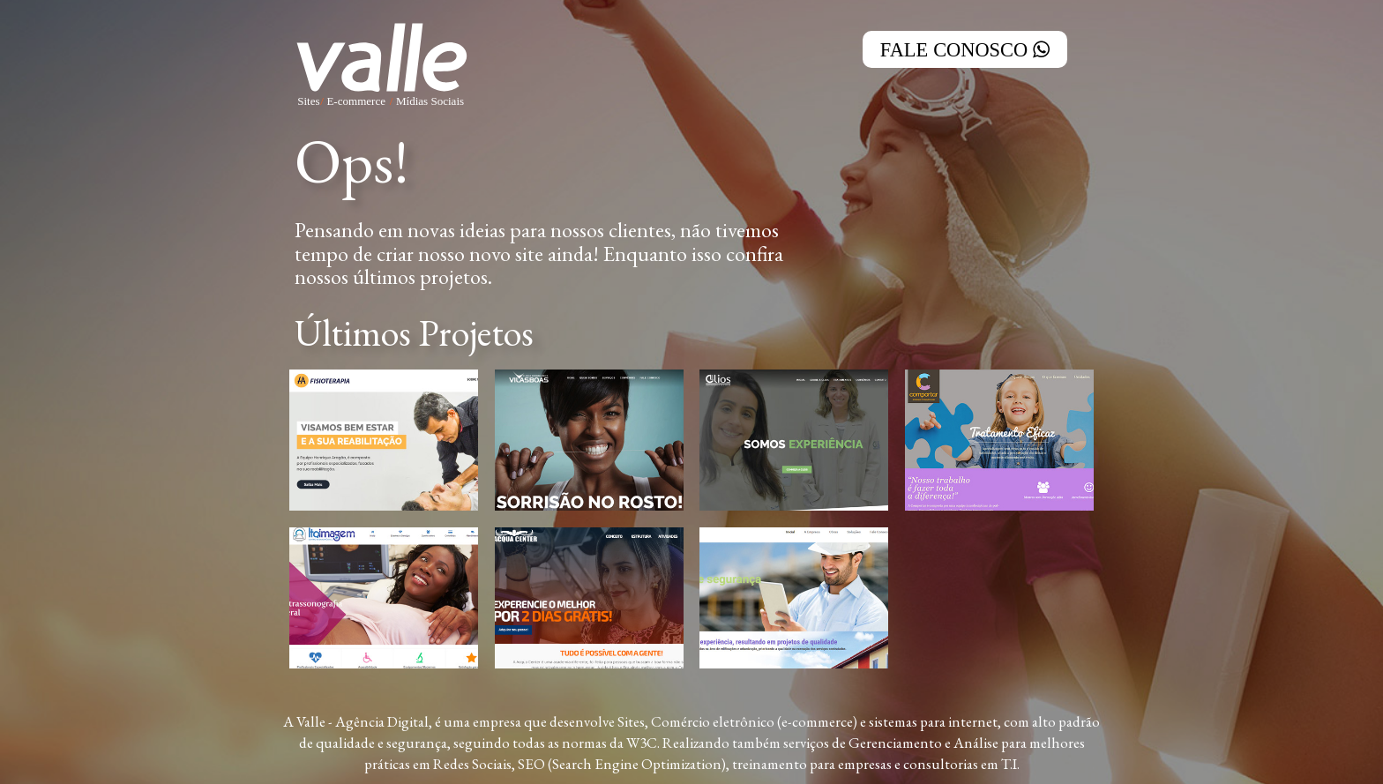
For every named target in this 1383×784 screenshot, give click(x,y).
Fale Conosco (965, 49)
